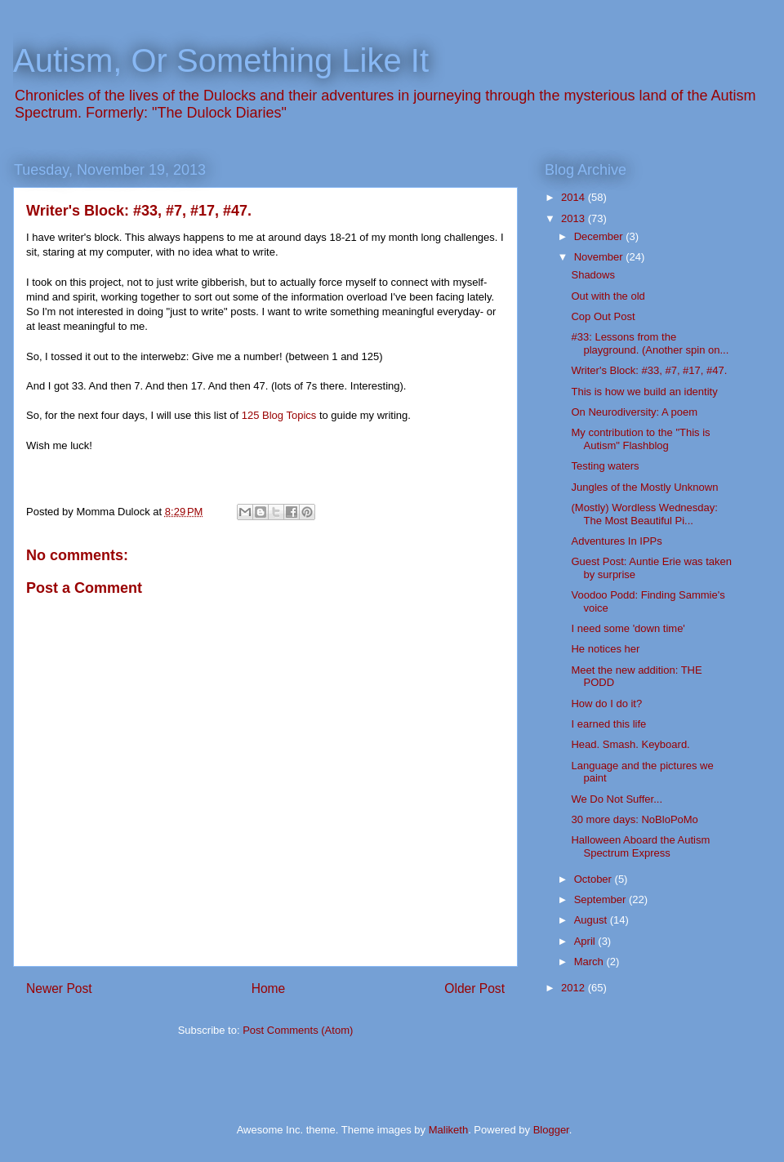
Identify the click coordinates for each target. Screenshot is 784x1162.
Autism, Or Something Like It (221, 60)
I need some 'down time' (627, 628)
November (600, 257)
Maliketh (448, 1130)
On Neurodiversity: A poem (634, 412)
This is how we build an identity (644, 391)
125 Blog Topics (279, 415)
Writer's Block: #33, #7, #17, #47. (649, 370)
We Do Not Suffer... (616, 799)
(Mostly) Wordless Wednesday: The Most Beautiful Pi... (644, 514)
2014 (574, 197)
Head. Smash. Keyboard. (630, 744)
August (592, 920)
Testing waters (605, 466)
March (590, 961)
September (601, 899)
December (600, 236)
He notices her (605, 649)
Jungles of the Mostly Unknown (644, 487)
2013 (574, 218)
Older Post (474, 988)
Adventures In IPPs (616, 541)
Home (269, 988)
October (594, 879)
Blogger (551, 1130)
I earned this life (608, 724)
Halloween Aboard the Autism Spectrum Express (640, 846)
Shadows (592, 275)
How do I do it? (606, 703)
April (586, 941)
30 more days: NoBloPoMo (634, 819)
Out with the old (607, 296)
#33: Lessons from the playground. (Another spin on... (649, 343)
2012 (574, 988)
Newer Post (59, 988)
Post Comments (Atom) (298, 1030)
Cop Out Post (603, 316)
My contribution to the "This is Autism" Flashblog (640, 439)
